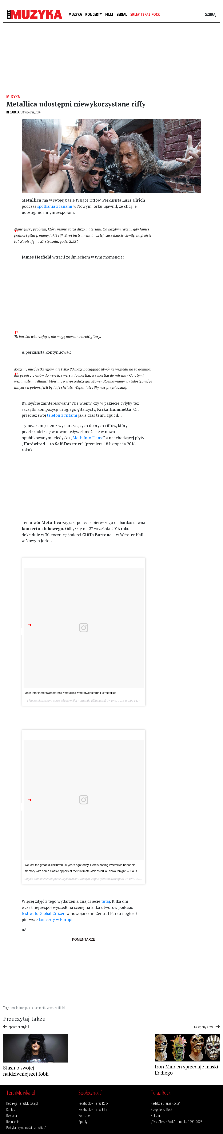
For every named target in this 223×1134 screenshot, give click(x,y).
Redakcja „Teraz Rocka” (165, 1103)
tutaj (105, 901)
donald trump (18, 1007)
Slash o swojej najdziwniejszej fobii (26, 1070)
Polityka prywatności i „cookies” (26, 1127)
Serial (121, 14)
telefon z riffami (62, 415)
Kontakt (11, 1109)
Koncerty (93, 14)
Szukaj (210, 14)
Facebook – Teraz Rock (93, 1103)
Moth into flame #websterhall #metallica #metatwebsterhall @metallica (70, 693)
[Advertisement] (111, 58)
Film (109, 14)
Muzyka (75, 14)
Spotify (83, 1121)
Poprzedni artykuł (16, 1027)
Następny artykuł (207, 1027)
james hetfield (56, 1007)
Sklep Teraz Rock (145, 14)
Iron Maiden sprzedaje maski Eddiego (186, 1069)
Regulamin (13, 1121)
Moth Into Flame (88, 437)
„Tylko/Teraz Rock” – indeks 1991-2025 (176, 1121)
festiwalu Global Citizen (43, 913)
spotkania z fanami (54, 206)
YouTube (84, 1115)
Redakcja (12, 112)
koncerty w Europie (57, 919)
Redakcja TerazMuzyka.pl (22, 1103)
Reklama (11, 1115)
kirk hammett (37, 1007)
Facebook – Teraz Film (93, 1109)
